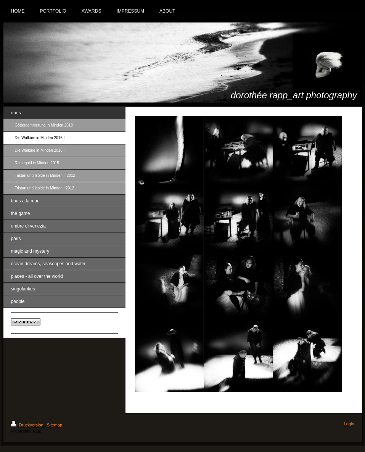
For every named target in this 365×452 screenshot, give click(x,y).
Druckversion (28, 425)
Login (349, 424)
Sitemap (54, 425)
